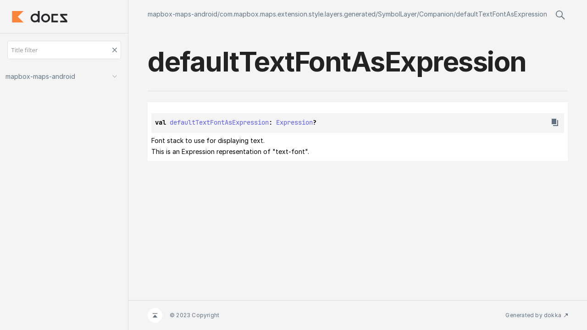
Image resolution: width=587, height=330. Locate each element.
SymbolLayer (397, 14)
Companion (436, 14)
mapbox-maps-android (182, 14)
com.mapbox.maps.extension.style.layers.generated (298, 14)
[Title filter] (64, 50)
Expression (294, 122)
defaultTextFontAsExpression (501, 14)
